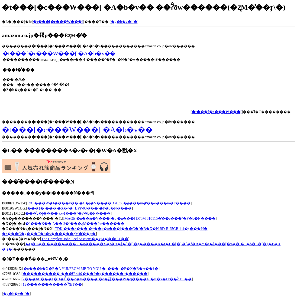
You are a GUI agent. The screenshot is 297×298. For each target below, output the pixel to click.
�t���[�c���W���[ (58, 22)
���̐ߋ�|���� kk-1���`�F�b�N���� (67, 213)
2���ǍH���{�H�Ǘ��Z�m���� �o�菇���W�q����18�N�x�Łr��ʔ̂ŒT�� (107, 279)
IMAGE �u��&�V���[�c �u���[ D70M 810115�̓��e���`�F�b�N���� (139, 218)
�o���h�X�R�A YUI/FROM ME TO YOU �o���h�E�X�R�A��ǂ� (90, 269)
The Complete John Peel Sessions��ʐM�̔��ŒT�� (84, 239)
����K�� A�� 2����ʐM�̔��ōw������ (74, 224)
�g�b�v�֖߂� (124, 22)
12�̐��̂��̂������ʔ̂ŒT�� (52, 284)
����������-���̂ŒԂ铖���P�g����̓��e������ (85, 274)
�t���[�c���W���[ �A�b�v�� (59, 53)
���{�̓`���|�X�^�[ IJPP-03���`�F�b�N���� (79, 208)
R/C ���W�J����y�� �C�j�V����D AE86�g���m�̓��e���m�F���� (108, 203)
